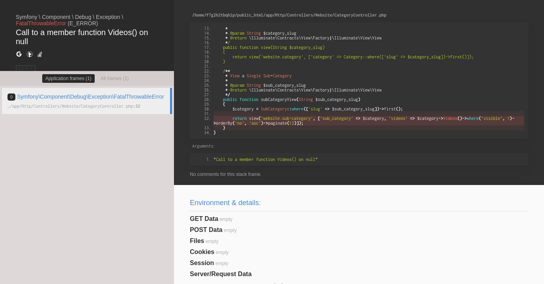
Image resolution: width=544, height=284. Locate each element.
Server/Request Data (221, 274)
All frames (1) (115, 78)
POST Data (206, 229)
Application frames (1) (68, 78)
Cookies (202, 251)
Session (202, 263)
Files (197, 240)
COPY (25, 68)
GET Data (204, 218)
